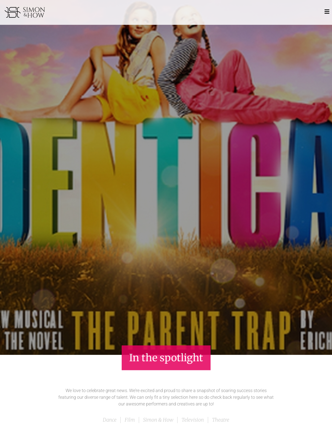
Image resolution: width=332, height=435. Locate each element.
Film (130, 420)
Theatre (220, 420)
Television (193, 420)
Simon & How (158, 420)
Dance (109, 420)
